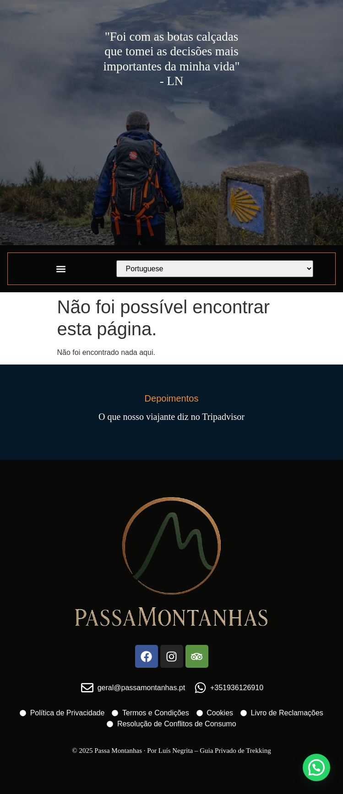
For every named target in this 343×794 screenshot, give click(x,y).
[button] (61, 268)
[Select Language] (214, 268)
